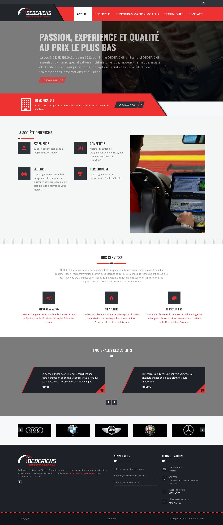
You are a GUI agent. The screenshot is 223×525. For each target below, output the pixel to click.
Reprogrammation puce (127, 482)
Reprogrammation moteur (137, 14)
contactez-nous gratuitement (83, 473)
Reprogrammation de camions (131, 475)
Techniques (173, 14)
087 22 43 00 (174, 493)
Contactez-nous (197, 518)
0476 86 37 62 (174, 502)
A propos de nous (179, 518)
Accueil (83, 14)
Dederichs (102, 14)
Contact (196, 14)
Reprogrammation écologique (130, 469)
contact (172, 470)
